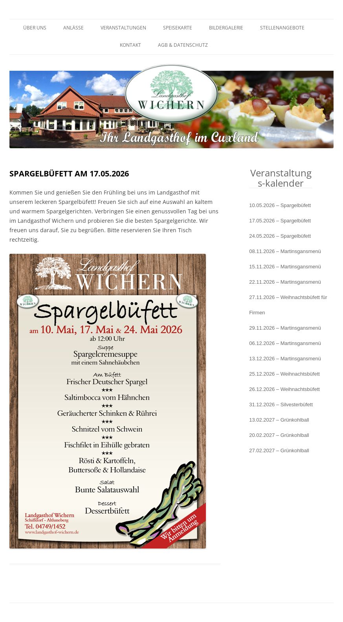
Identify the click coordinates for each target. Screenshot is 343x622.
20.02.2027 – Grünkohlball (279, 435)
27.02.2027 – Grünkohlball (279, 450)
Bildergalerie (226, 27)
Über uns (34, 27)
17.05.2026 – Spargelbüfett (280, 221)
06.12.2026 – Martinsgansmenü (285, 343)
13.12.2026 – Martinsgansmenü (285, 358)
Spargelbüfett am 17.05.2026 (69, 173)
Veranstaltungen (123, 27)
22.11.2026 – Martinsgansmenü (285, 282)
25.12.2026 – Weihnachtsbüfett (284, 374)
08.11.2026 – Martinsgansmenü (285, 251)
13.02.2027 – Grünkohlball (279, 420)
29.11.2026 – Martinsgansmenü (285, 328)
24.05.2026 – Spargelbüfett (280, 236)
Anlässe (73, 27)
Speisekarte (177, 27)
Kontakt (130, 45)
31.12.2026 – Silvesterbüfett (281, 404)
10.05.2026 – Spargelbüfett (280, 205)
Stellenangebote (282, 27)
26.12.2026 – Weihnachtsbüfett (284, 389)
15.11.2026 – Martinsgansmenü (285, 267)
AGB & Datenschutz (183, 45)
